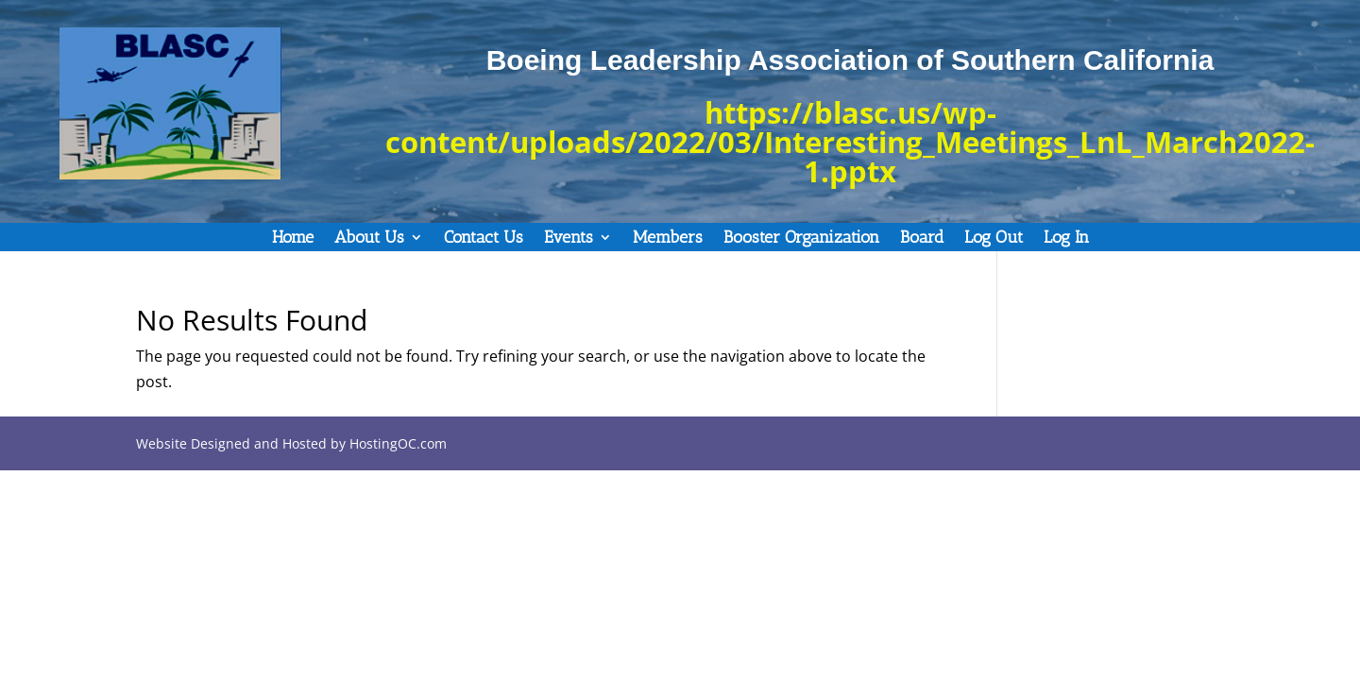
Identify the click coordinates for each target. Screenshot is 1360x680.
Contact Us (483, 238)
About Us (369, 238)
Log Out (993, 238)
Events (568, 238)
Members (668, 238)
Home (293, 238)
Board (922, 238)
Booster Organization (801, 238)
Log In (1066, 238)
